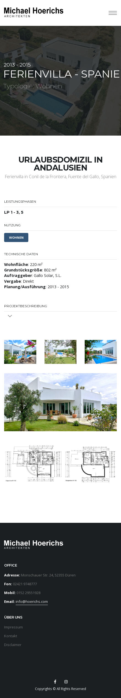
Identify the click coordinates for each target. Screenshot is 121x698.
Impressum (13, 627)
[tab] (60, 316)
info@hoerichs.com (32, 601)
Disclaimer (12, 644)
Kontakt (10, 635)
